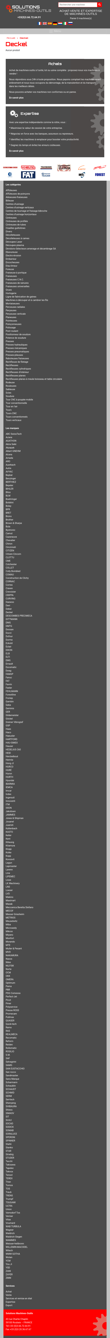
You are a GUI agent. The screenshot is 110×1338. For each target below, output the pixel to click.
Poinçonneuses (13, 324)
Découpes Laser (14, 241)
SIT (7, 1116)
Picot (8, 1000)
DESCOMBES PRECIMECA (19, 615)
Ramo (9, 1027)
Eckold (9, 643)
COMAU (10, 574)
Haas (8, 729)
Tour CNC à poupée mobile (19, 399)
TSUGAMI (11, 1202)
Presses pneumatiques (17, 351)
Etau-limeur (11, 265)
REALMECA (11, 1034)
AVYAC (9, 471)
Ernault (9, 663)
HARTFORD (11, 739)
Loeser (9, 890)
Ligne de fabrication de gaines (21, 296)
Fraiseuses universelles (17, 286)
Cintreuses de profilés (17, 221)
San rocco (11, 1072)
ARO (8, 461)
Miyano (9, 934)
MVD (8, 952)
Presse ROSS (12, 1010)
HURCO (9, 766)
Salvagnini (11, 1061)
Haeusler (10, 735)
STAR (8, 1151)
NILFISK (10, 965)
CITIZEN (10, 550)
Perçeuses (11, 310)
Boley (8, 506)
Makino (9, 897)
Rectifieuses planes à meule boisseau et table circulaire (34, 379)
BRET (8, 512)
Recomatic (11, 1037)
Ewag (8, 670)
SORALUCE (11, 1133)
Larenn (9, 869)
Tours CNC (11, 413)
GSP (8, 725)
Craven (9, 588)
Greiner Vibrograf (14, 722)
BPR (8, 509)
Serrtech (10, 1099)
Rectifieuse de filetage (17, 362)
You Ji (9, 1264)
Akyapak (10, 447)
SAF (8, 1058)
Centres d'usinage (15, 204)
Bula (8, 526)
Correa (9, 585)
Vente (9, 1295)
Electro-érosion (13, 255)
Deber (9, 609)
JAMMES (10, 814)
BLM (8, 495)
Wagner (9, 1230)
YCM (8, 1260)
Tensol (9, 1175)
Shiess (9, 1109)
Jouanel (10, 821)
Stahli (8, 1144)
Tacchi (9, 1161)
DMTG (9, 626)
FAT (8, 681)
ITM (8, 804)
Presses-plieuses (14, 355)
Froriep (9, 698)
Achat (9, 1291)
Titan (8, 1181)
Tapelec (10, 1168)
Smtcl (9, 1120)
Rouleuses (11, 386)
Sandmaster (12, 1075)
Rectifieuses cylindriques (18, 368)
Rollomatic (11, 1048)
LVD (8, 893)
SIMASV (10, 1113)
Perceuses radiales (15, 307)
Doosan (10, 629)
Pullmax (10, 1017)
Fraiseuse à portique (16, 272)
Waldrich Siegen (14, 1236)
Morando (10, 941)
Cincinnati (11, 547)
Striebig (9, 1154)
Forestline (11, 694)
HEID (8, 753)
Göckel (9, 718)
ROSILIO (10, 1051)
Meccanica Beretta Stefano (19, 907)
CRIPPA (9, 595)
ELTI (8, 657)
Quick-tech (11, 1024)
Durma (9, 639)
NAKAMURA (12, 955)
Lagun (9, 862)
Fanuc (9, 677)
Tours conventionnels (17, 416)
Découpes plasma (15, 245)
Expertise (10, 1302)
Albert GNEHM (13, 451)
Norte (8, 969)
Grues (9, 289)
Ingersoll (10, 797)
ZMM (8, 1278)
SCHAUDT (11, 1089)
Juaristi (9, 825)
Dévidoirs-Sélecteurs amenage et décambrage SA (31, 248)
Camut (9, 533)
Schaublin (11, 1085)
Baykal (9, 475)
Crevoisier (11, 591)
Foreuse (10, 269)
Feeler (9, 687)
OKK (8, 976)
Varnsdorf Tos (13, 1212)
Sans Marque (12, 1079)
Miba (8, 924)
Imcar (9, 790)
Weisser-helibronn (15, 1243)
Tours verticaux (13, 420)
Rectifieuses (12, 365)
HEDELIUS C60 (13, 749)
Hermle (9, 759)
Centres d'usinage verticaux (20, 207)
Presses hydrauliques (16, 344)
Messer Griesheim (15, 914)
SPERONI (10, 1137)
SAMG (9, 1065)
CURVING (10, 598)
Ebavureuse (12, 252)
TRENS (9, 1195)
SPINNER (10, 1140)
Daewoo (10, 602)
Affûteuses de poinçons (18, 193)
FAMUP (9, 674)
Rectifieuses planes (15, 375)
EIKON (9, 650)
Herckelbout (12, 756)
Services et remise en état (19, 1298)
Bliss (8, 492)
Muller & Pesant (14, 948)
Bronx (9, 516)
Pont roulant (12, 331)
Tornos (9, 1185)
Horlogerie (11, 293)
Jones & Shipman (14, 818)
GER (8, 711)
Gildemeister (12, 715)
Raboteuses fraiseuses (17, 358)
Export (9, 1305)
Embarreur (11, 259)
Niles (8, 962)
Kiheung (10, 842)
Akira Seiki (11, 444)
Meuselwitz (11, 921)
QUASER (10, 1020)
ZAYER (9, 1274)
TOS (8, 1188)
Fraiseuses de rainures (17, 283)
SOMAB (10, 1130)
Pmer (8, 1003)
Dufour (9, 636)
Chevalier (10, 540)
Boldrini (9, 502)
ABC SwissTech (14, 434)
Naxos (9, 958)
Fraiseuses (11, 276)
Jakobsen (11, 811)
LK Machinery (13, 883)
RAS (8, 1031)
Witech (9, 1250)
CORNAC (10, 581)
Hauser (9, 746)
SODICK (10, 1127)
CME (8, 561)
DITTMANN (11, 619)
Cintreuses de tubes (16, 224)
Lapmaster (11, 866)
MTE (8, 945)
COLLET (10, 567)
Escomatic (11, 667)
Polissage (11, 327)
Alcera (9, 454)
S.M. (8, 1055)
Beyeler (9, 485)
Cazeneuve (11, 536)
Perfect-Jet (11, 996)
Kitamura (10, 845)
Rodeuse (10, 382)
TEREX (9, 1178)
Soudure (10, 396)
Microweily (11, 928)
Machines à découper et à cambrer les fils (27, 300)
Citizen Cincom (13, 554)
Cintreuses (11, 217)
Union (9, 1209)
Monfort (10, 938)
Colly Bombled (13, 571)
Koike (8, 852)
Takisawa (10, 1164)
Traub (9, 1192)
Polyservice (11, 1007)
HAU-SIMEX (12, 742)
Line (8, 873)
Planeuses (11, 317)
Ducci (8, 633)
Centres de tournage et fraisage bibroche (26, 211)
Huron (9, 773)
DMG (8, 622)
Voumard (10, 1223)
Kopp (8, 856)
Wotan (9, 1257)
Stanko (9, 1147)
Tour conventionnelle (16, 403)
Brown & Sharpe (14, 523)
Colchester (11, 564)
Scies (8, 392)
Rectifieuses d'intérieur (17, 372)
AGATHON (11, 440)
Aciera (9, 437)
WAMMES (11, 1240)
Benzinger (11, 478)
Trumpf (9, 1199)
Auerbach (10, 464)
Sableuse (10, 389)
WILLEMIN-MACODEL (17, 1247)
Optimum (10, 982)
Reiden (9, 1044)
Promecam (11, 1013)
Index (8, 794)
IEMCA (9, 787)
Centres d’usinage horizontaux (21, 214)
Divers (9, 231)
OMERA (9, 979)
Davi (8, 605)
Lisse (8, 880)
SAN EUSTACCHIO (15, 1068)
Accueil (11, 38)
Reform (9, 1041)
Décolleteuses (13, 235)
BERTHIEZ (11, 482)
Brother (9, 519)
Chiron (9, 543)
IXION (9, 808)
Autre (8, 468)
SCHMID (10, 1092)
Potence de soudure (16, 338)
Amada (9, 458)
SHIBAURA (11, 1106)
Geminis (10, 708)
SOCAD (9, 1123)
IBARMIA (10, 784)
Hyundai (10, 780)
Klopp (9, 849)
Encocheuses (12, 262)
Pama (9, 986)
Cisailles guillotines (15, 228)
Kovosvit (10, 859)
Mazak (9, 904)
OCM (8, 972)
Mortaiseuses (13, 303)
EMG (8, 660)
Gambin (10, 701)
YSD (8, 1267)
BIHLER (9, 488)
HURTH (9, 777)
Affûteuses (11, 190)
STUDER (10, 1157)
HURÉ (9, 770)
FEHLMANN (12, 691)
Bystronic (10, 530)
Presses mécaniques (16, 348)
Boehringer (11, 499)
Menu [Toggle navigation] (55, 31)
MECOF (9, 910)
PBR (8, 989)
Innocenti (10, 801)
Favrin (9, 684)
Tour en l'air (11, 406)
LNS (8, 886)
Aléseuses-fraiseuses (17, 197)
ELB (8, 653)
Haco (8, 732)
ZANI (8, 1271)
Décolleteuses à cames (17, 238)
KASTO (9, 832)
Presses (10, 341)
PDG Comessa (13, 993)
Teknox (9, 1171)
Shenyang (11, 1103)
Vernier (9, 1216)
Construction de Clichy (17, 578)
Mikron (9, 931)
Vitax (8, 1219)
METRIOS (10, 917)
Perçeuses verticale (16, 313)
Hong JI (10, 763)
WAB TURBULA (13, 1226)
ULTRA (9, 1205)
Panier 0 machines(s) (81, 18)
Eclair (8, 646)
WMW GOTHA (13, 1254)
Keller (8, 835)
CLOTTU (10, 557)
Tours (8, 410)
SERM (9, 1096)
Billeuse (10, 200)
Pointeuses (11, 320)
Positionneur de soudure (18, 334)
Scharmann (11, 1082)
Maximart (10, 900)
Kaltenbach (11, 828)
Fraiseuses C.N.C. (15, 279)
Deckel (9, 612)
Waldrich (10, 1233)
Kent (8, 838)
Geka (8, 705)
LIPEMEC (10, 876)
